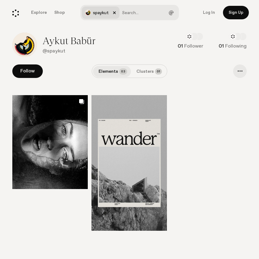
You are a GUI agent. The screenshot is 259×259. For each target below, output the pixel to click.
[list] (129, 164)
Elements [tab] (113, 71)
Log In (209, 12)
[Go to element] (129, 163)
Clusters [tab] (149, 71)
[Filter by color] (171, 13)
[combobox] (129, 12)
